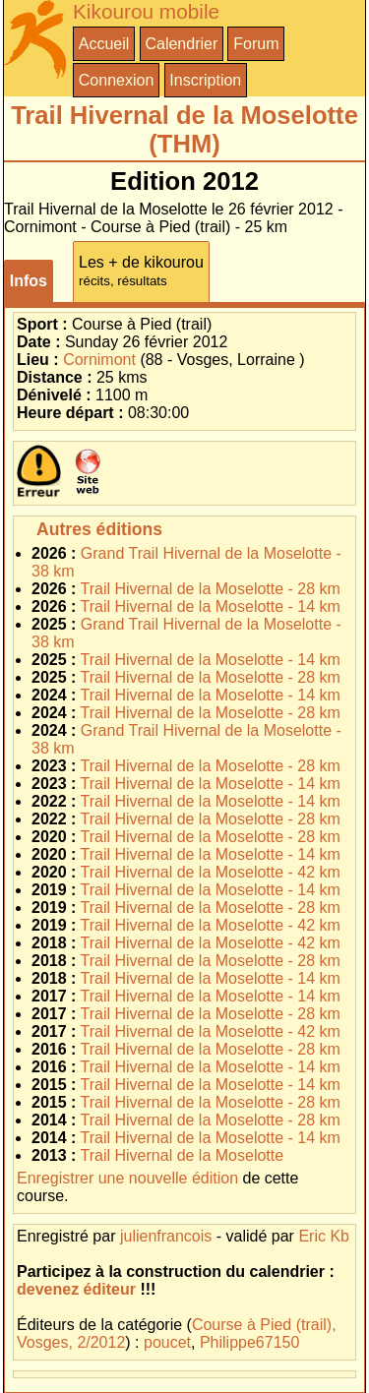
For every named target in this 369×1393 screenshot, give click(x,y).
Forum (255, 43)
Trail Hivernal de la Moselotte (182, 1155)
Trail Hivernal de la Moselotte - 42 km (210, 872)
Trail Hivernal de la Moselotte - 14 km (210, 606)
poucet (167, 1342)
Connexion (116, 80)
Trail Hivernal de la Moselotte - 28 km (210, 588)
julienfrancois (166, 1236)
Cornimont (99, 359)
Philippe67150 (249, 1342)
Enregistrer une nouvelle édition (127, 1178)
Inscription (205, 80)
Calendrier (181, 43)
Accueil (104, 43)
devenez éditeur (76, 1289)
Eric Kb (323, 1236)
